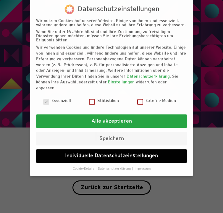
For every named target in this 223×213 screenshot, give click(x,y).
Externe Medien (156, 96)
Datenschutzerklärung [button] (115, 163)
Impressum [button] (143, 163)
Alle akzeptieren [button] (111, 116)
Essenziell (57, 96)
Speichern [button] (111, 133)
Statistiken (104, 96)
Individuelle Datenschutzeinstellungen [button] (111, 151)
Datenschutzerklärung (148, 71)
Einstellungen (121, 77)
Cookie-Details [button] (84, 163)
